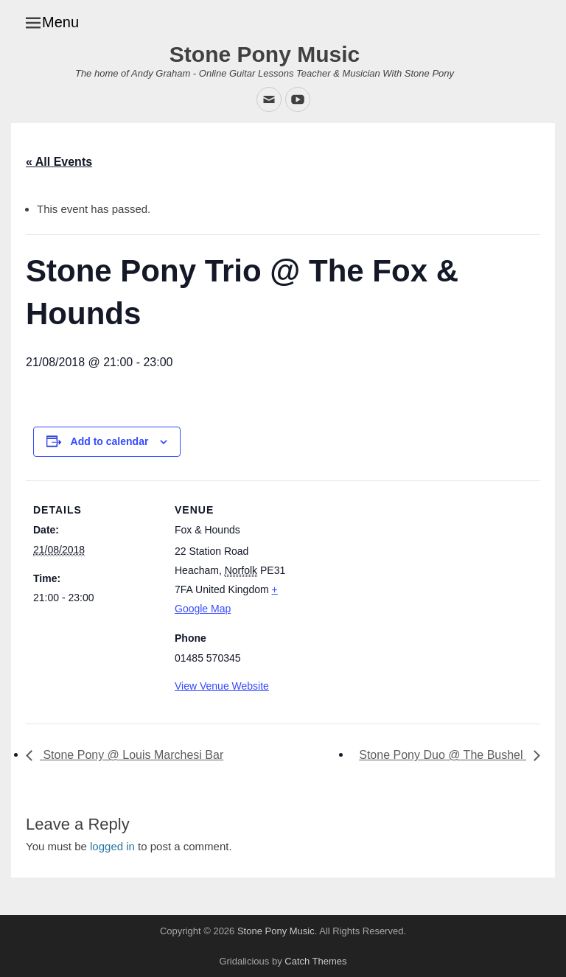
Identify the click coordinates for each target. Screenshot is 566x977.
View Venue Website (222, 686)
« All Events (59, 161)
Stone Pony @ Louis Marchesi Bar (131, 755)
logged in (112, 846)
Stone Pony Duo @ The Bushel (442, 755)
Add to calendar (110, 441)
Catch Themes (315, 961)
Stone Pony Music (265, 54)
